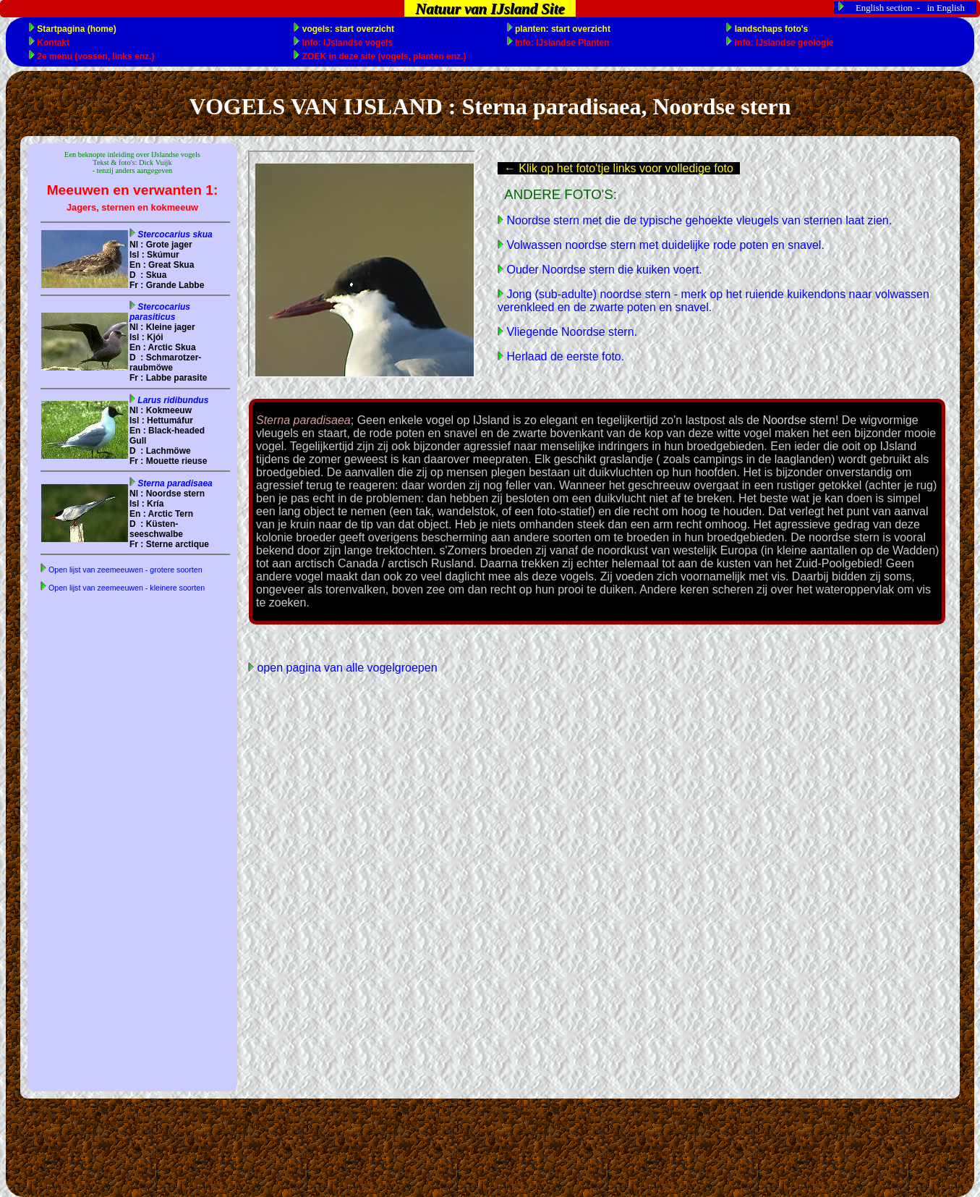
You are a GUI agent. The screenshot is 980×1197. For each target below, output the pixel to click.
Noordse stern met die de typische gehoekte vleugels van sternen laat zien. (697, 220)
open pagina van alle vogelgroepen (346, 667)
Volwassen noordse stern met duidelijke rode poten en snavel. (664, 245)
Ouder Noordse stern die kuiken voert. (602, 269)
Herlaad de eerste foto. (563, 356)
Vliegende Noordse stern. (570, 332)
